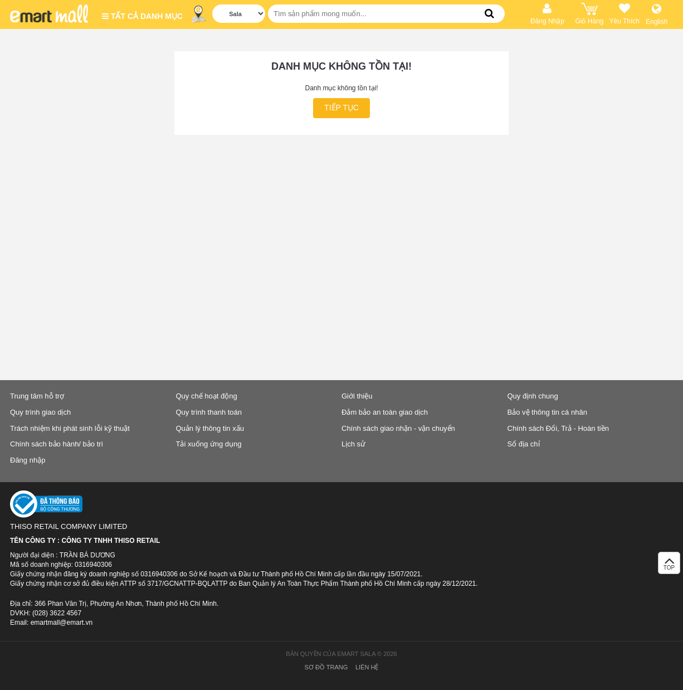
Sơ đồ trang (326, 667)
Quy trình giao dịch (40, 412)
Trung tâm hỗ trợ (37, 396)
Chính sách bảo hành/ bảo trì (56, 444)
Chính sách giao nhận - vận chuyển (398, 428)
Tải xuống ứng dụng (209, 444)
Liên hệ (366, 667)
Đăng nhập (27, 460)
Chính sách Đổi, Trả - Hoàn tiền (558, 428)
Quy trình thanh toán (209, 412)
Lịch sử (353, 444)
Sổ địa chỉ (524, 444)
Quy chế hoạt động (206, 396)
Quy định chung (533, 396)
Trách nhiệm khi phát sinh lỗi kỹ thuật (70, 428)
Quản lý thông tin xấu (210, 428)
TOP (669, 566)
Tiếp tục (341, 107)
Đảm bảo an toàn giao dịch (385, 412)
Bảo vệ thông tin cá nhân (547, 412)
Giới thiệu (357, 396)
